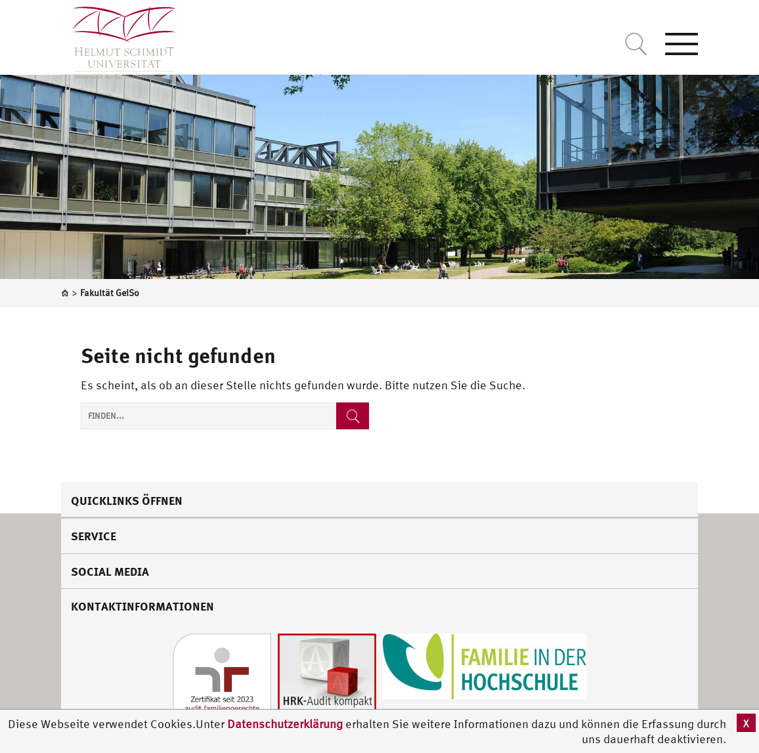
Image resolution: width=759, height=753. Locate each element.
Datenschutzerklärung (285, 724)
